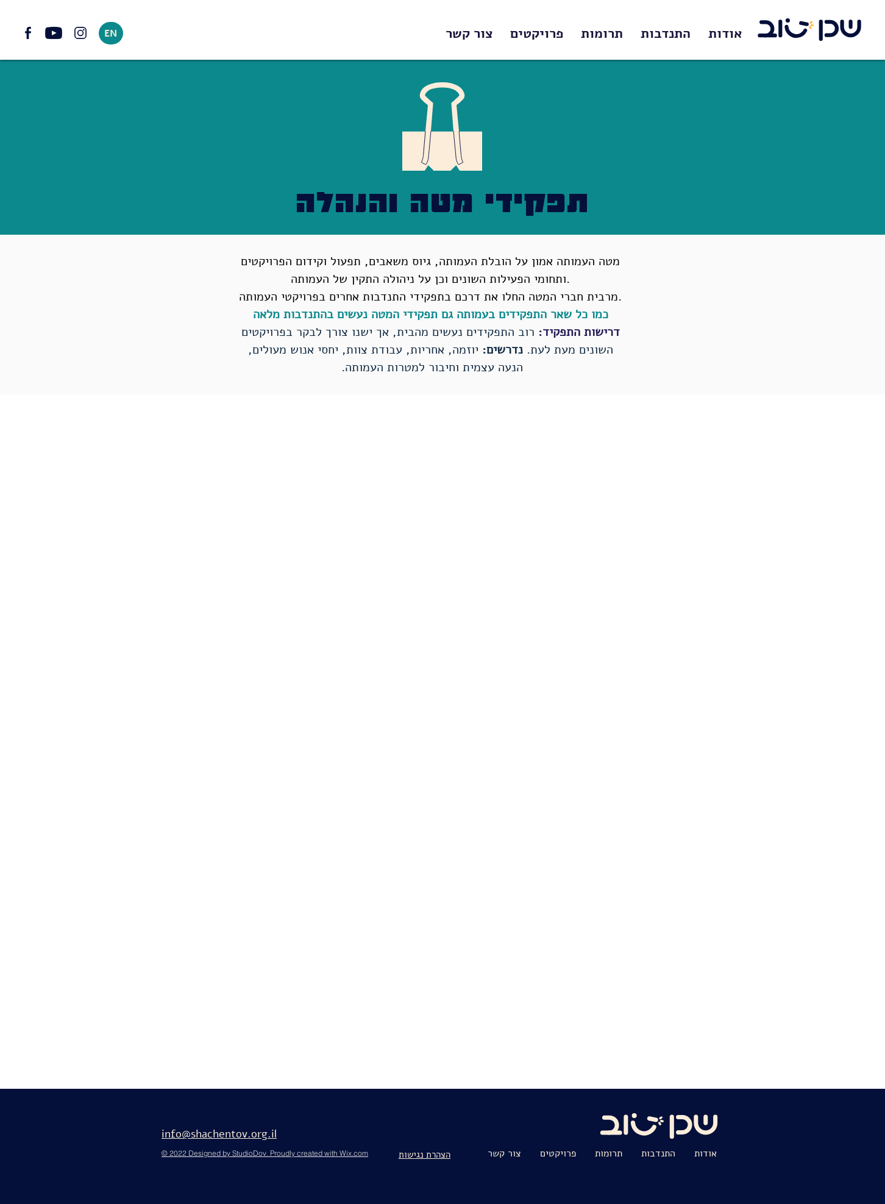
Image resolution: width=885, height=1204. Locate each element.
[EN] (111, 33)
